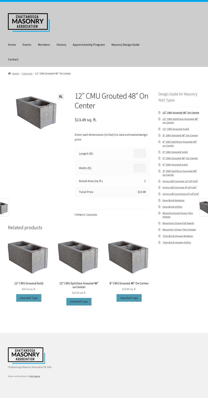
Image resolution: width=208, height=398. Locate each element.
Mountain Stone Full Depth (178, 223)
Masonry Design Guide (125, 44)
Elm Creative (35, 376)
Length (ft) (86, 153)
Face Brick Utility (172, 206)
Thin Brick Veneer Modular (178, 236)
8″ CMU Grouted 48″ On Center (180, 135)
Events (26, 44)
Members (44, 44)
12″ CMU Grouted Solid (176, 129)
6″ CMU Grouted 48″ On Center (180, 158)
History (61, 44)
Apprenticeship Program (89, 44)
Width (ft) (85, 168)
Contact (13, 59)
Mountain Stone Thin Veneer (179, 229)
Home (12, 44)
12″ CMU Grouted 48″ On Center (181, 112)
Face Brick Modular (173, 200)
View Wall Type (29, 298)
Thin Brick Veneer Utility (177, 242)
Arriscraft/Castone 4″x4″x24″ (180, 187)
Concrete (27, 73)
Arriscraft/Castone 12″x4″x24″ (180, 181)
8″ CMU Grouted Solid (175, 152)
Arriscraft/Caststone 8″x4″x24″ (181, 194)
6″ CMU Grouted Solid (175, 164)
